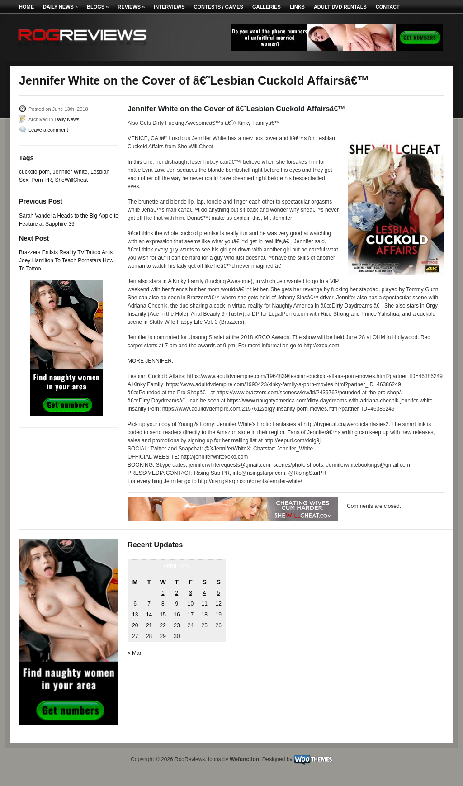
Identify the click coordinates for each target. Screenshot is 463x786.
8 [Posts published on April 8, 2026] (163, 604)
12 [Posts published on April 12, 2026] (218, 604)
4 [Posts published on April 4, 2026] (204, 593)
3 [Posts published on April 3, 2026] (190, 593)
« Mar (135, 653)
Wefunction (244, 759)
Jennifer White (70, 172)
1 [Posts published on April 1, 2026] (163, 593)
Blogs (98, 6)
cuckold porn (34, 172)
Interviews (169, 6)
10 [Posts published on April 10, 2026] (191, 604)
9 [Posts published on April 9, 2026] (177, 604)
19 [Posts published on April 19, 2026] (218, 614)
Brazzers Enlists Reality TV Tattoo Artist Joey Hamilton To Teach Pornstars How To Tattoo (66, 260)
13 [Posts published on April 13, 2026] (135, 614)
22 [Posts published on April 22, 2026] (163, 625)
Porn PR (41, 180)
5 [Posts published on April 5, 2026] (218, 593)
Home (26, 6)
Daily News (60, 6)
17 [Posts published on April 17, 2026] (191, 614)
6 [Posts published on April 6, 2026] (135, 604)
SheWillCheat (71, 180)
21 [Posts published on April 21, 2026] (149, 625)
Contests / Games (218, 6)
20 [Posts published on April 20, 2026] (135, 625)
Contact (388, 6)
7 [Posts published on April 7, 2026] (149, 604)
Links (297, 6)
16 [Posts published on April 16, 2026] (177, 614)
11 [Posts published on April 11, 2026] (204, 604)
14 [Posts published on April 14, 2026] (149, 614)
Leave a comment (48, 130)
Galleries (266, 6)
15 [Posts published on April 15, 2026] (163, 614)
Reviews (131, 6)
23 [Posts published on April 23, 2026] (177, 625)
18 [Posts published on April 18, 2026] (204, 614)
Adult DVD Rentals (340, 6)
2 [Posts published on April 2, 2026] (177, 593)
